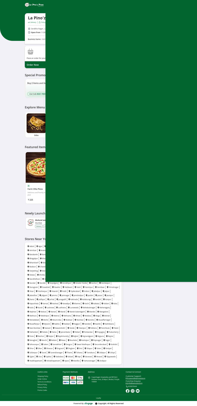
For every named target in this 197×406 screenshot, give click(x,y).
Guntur (93, 283)
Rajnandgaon (87, 336)
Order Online (42, 379)
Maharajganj (104, 307)
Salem (44, 344)
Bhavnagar (56, 258)
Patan (115, 328)
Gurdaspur (104, 283)
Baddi (108, 250)
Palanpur (81, 328)
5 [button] (74, 100)
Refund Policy (42, 384)
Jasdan (89, 295)
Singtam (70, 348)
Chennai (56, 266)
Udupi (111, 352)
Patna (53, 332)
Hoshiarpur (41, 291)
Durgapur (63, 275)
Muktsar (68, 320)
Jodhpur (41, 299)
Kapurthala (33, 303)
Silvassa (48, 348)
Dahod (98, 266)
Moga (96, 315)
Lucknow (49, 307)
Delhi (74, 271)
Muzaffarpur (34, 324)
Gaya (71, 279)
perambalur (64, 332)
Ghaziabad (82, 279)
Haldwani (67, 287)
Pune (31, 336)
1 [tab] (66, 140)
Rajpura (100, 336)
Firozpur (104, 275)
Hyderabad (74, 291)
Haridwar (100, 287)
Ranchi (43, 340)
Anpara (66, 250)
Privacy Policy (42, 387)
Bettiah (106, 254)
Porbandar (87, 332)
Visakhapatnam (35, 360)
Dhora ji (51, 275)
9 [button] (85, 100)
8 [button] (82, 100)
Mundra (90, 320)
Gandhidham (34, 279)
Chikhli (88, 266)
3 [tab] (72, 140)
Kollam (105, 303)
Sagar (107, 340)
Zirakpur (101, 360)
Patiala (43, 332)
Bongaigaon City (89, 262)
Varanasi (87, 356)
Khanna (76, 303)
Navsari (47, 328)
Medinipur (44, 315)
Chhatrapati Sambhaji (73, 266)
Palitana (92, 328)
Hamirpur (88, 287)
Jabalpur (96, 291)
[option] (48, 88)
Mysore (46, 324)
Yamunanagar (88, 360)
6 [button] (77, 100)
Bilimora (56, 262)
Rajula (109, 336)
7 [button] (79, 100)
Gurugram (33, 287)
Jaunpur (109, 295)
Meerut (55, 315)
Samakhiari (56, 344)
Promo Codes (42, 390)
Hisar (31, 291)
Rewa (62, 340)
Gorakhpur (65, 283)
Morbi (44, 320)
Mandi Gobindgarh (76, 311)
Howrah (54, 291)
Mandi (61, 311)
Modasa (87, 315)
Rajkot (74, 336)
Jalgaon (43, 295)
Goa (92, 279)
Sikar (39, 348)
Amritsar (32, 250)
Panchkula (104, 328)
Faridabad (75, 275)
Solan (98, 348)
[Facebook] (127, 391)
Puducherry (112, 332)
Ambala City (87, 246)
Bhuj (113, 258)
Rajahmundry (62, 336)
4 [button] (71, 100)
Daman (108, 266)
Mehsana (66, 315)
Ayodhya (85, 250)
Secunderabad (99, 344)
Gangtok (61, 279)
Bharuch (44, 258)
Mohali (106, 315)
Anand (42, 250)
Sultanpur (33, 352)
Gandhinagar (48, 279)
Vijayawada (110, 356)
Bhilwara (77, 258)
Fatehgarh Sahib (90, 275)
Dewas (31, 275)
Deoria (94, 271)
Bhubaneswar (101, 258)
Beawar (83, 254)
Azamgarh (97, 250)
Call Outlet (161, 32)
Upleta (47, 356)
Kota (114, 303)
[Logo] (34, 5)
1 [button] (62, 100)
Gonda (111, 279)
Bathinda (72, 254)
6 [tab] (81, 140)
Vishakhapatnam (52, 360)
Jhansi (31, 299)
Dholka (41, 275)
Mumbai (79, 320)
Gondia (41, 283)
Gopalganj (53, 283)
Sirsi (79, 348)
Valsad (69, 356)
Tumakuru (90, 352)
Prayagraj (100, 332)
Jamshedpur (78, 295)
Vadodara (58, 356)
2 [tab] (70, 140)
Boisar (66, 262)
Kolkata (95, 303)
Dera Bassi (105, 271)
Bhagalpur (33, 258)
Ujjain (31, 356)
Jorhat (50, 299)
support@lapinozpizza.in (135, 378)
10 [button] (86, 232)
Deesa (43, 271)
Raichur (40, 336)
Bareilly (44, 254)
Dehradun (54, 271)
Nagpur (76, 324)
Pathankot (33, 332)
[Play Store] (141, 98)
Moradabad (33, 320)
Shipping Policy (43, 376)
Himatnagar (113, 287)
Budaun (32, 266)
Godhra (101, 279)
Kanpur (107, 299)
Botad (113, 262)
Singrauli (59, 348)
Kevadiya (65, 303)
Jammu (53, 295)
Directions (146, 32)
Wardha (75, 360)
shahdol (113, 344)
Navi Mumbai (34, 328)
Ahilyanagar (50, 246)
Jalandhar (32, 295)
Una (39, 356)
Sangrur (68, 344)
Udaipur (101, 352)
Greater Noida (80, 283)
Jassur (98, 295)
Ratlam (53, 340)
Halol (78, 287)
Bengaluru (95, 254)
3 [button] (68, 100)
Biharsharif (33, 262)
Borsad (103, 262)
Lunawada (73, 307)
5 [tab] (78, 140)
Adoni (31, 246)
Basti (53, 254)
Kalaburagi (85, 299)
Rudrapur (84, 340)
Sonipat (108, 348)
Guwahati (45, 287)
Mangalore (102, 311)
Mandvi (91, 311)
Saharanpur (33, 344)
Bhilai (67, 258)
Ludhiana (61, 307)
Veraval (98, 356)
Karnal (44, 303)
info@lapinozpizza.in (134, 383)
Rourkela (72, 340)
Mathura (32, 315)
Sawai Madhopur (82, 344)
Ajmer (76, 246)
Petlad (76, 332)
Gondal (31, 283)
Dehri (65, 271)
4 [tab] (75, 140)
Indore (85, 291)
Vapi (78, 356)
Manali (52, 311)
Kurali (39, 307)
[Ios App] (157, 98)
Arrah (75, 250)
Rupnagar (96, 340)
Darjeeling (33, 271)
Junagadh (61, 299)
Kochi (86, 303)
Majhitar (32, 311)
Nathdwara (108, 324)
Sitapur (88, 348)
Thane (68, 352)
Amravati (100, 246)
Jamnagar (64, 295)
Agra (39, 246)
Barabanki (33, 254)
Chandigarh (44, 266)
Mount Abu (55, 320)
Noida (71, 328)
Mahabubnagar (88, 307)
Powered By (83, 403)
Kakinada (73, 299)
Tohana (78, 352)
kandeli (97, 299)
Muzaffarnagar (103, 320)
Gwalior (56, 287)
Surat (43, 352)
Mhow (76, 315)
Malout (42, 311)
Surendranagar (55, 352)
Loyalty (98, 398)
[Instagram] (133, 391)
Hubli (63, 291)
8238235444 (131, 386)
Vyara (65, 360)
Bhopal (88, 258)
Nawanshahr (59, 328)
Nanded (86, 324)
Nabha (56, 324)
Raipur (50, 336)
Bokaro (76, 262)
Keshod (54, 303)
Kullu (31, 307)
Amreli (110, 246)
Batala (62, 254)
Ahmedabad (64, 246)
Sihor (31, 348)
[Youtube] (138, 391)
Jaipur (106, 291)
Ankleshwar (54, 250)
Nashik (97, 324)
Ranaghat (32, 340)
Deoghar (83, 271)
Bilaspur (45, 262)
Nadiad (66, 324)
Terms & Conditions (44, 382)
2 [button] (66, 100)
